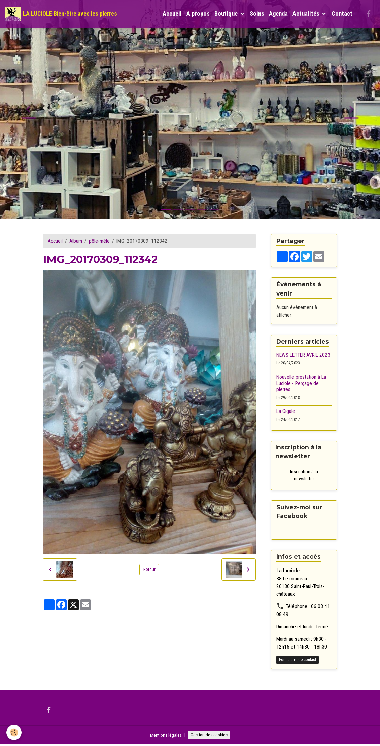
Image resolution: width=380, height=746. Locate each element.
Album (75, 241)
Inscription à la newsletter (304, 476)
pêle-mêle (99, 241)
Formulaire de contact (297, 660)
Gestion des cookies (210, 736)
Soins (257, 13)
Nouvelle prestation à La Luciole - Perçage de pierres (301, 383)
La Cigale (285, 411)
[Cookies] (14, 732)
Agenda (278, 13)
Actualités (306, 13)
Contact (342, 13)
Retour (149, 569)
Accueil (172, 13)
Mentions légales (163, 736)
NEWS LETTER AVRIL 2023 (303, 355)
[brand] (61, 14)
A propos (198, 13)
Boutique (226, 13)
